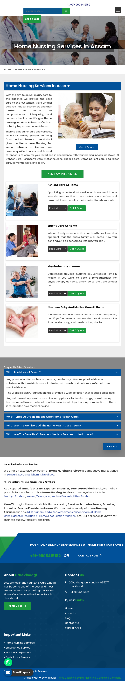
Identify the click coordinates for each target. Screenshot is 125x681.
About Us (70, 613)
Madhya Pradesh (14, 496)
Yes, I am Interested (62, 174)
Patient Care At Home (63, 185)
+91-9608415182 (79, 4)
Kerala (31, 496)
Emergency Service (17, 648)
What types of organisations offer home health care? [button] (42, 417)
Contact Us (72, 623)
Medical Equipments (17, 652)
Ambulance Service (17, 657)
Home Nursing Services (19, 643)
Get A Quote (32, 19)
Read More (57, 208)
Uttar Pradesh (82, 496)
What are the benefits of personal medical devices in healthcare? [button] (49, 434)
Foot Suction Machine (62, 516)
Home (7, 69)
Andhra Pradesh (61, 496)
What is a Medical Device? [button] (23, 372)
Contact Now (90, 555)
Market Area (73, 628)
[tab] (62, 372)
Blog (67, 618)
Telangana (43, 496)
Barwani (12, 474)
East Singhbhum (28, 474)
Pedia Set (51, 512)
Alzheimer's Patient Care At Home (80, 512)
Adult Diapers (35, 512)
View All (112, 446)
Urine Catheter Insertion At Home (25, 516)
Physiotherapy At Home (64, 266)
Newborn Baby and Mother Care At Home (76, 307)
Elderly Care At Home (62, 226)
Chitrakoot (47, 474)
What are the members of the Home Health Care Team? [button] (43, 425)
